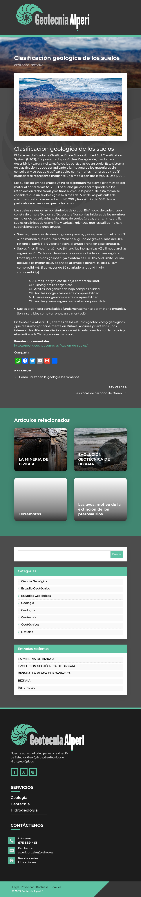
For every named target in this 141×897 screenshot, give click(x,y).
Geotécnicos (30, 624)
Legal (15, 887)
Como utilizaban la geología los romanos (49, 377)
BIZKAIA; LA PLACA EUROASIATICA (44, 673)
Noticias (37, 65)
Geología (27, 603)
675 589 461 (36, 842)
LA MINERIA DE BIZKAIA (36, 659)
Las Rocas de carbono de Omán (98, 393)
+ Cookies (54, 887)
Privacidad (27, 887)
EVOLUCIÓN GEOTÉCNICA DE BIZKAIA (94, 459)
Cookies (41, 887)
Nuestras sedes (37, 858)
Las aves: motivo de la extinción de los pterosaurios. (99, 509)
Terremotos (30, 514)
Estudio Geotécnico (35, 588)
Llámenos (34, 838)
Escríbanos (35, 848)
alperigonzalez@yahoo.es (42, 852)
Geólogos (22, 65)
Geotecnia (28, 617)
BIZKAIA (24, 680)
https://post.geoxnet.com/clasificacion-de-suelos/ (51, 345)
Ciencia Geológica (34, 581)
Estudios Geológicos (36, 596)
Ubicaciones (36, 862)
